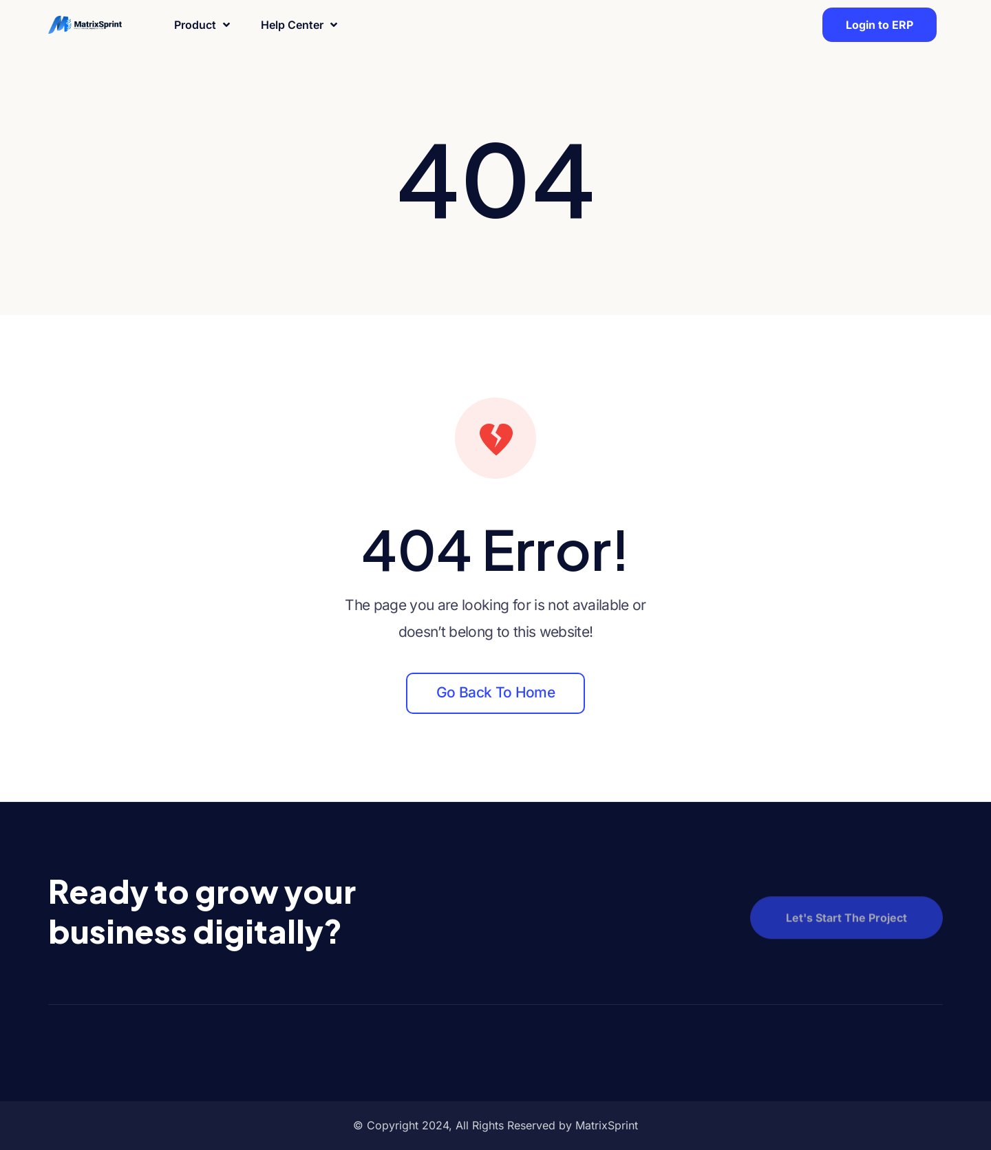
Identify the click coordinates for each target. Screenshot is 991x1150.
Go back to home (495, 692)
